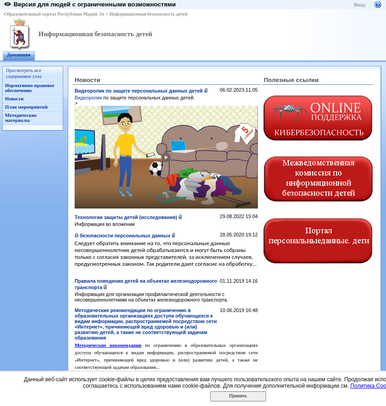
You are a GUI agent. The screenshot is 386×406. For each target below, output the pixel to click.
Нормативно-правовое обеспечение (29, 88)
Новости (14, 98)
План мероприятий (26, 107)
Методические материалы (21, 118)
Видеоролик (89, 97)
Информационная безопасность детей (148, 13)
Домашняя (19, 54)
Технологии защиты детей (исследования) (126, 217)
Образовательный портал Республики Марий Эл (54, 13)
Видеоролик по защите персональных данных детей (139, 90)
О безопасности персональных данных (122, 235)
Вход (359, 4)
